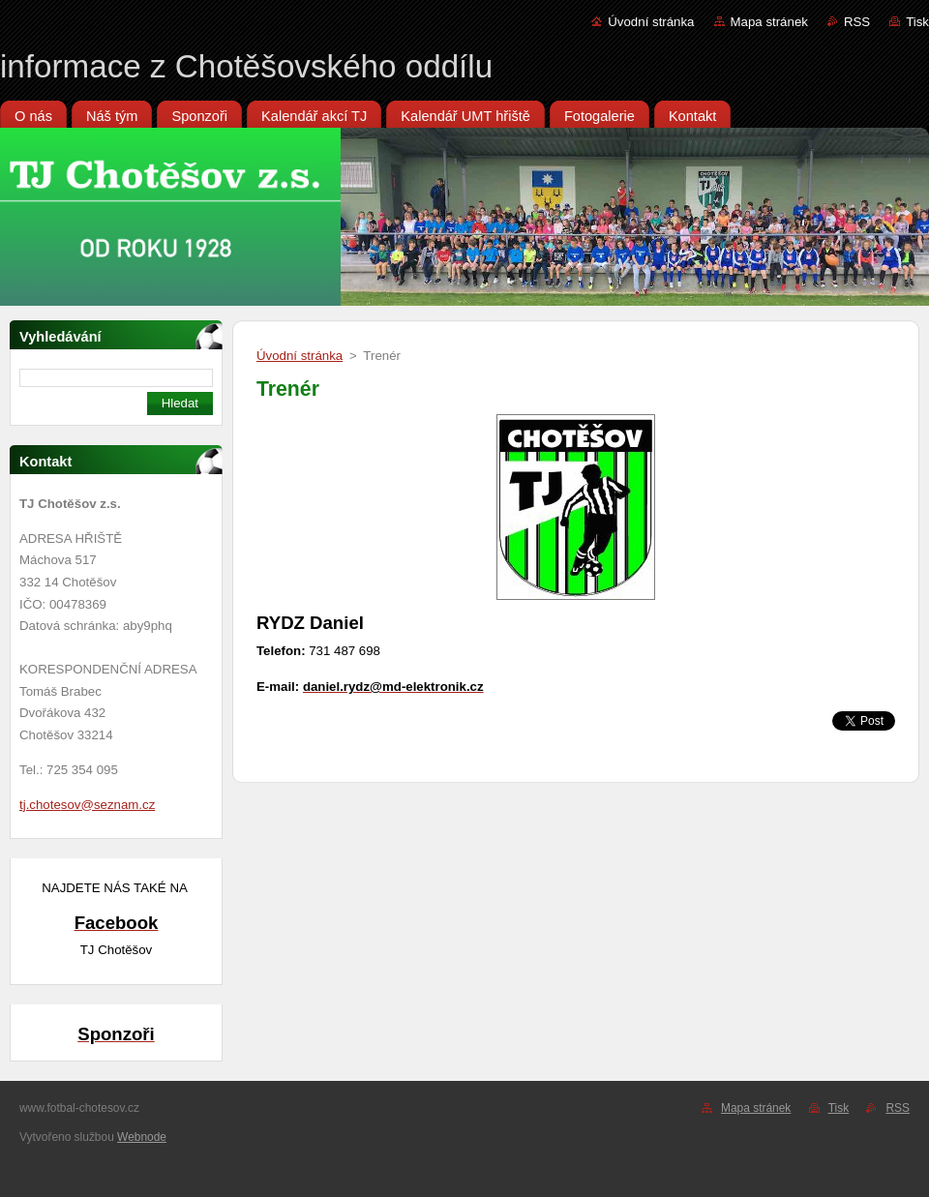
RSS (857, 22)
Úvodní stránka (651, 22)
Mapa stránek (769, 22)
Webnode (141, 1137)
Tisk (917, 22)
